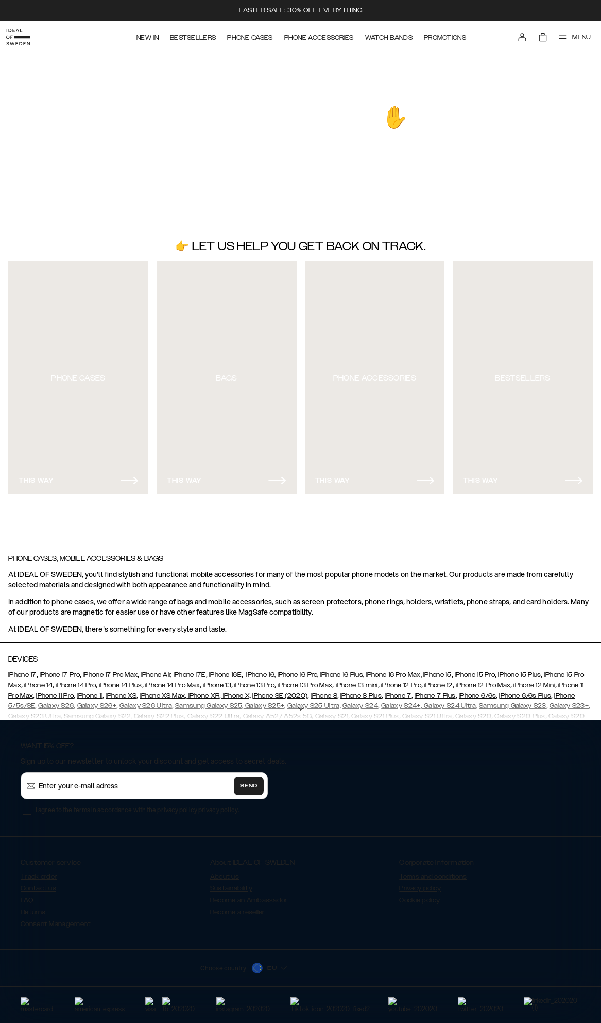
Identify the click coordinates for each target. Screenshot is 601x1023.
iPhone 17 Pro (60, 670)
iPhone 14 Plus (119, 680)
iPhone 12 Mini (534, 680)
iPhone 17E (190, 670)
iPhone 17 (22, 670)
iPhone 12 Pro (401, 680)
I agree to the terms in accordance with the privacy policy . (137, 805)
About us (224, 872)
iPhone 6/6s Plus (525, 691)
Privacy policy (420, 883)
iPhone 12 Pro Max (483, 680)
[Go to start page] (24, 35)
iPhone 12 (438, 680)
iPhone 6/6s (477, 691)
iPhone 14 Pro (75, 680)
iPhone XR (202, 691)
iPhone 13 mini (357, 680)
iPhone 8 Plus (361, 691)
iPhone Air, (156, 670)
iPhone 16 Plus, (342, 670)
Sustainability (231, 883)
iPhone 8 (324, 691)
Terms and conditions (433, 872)
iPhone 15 (437, 670)
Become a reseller (237, 907)
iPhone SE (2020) (279, 691)
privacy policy (218, 805)
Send (248, 781)
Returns (33, 907)
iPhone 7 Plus (435, 691)
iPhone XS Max (162, 691)
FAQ (27, 895)
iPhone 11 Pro (55, 691)
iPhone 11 (89, 691)
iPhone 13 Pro (254, 680)
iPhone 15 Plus (519, 670)
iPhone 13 (217, 680)
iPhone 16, (261, 670)
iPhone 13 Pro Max (305, 680)
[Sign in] (514, 35)
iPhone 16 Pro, (297, 670)
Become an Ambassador (248, 895)
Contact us (38, 883)
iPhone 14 (38, 680)
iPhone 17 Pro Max (110, 670)
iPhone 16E (225, 670)
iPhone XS (121, 691)
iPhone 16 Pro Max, (394, 670)
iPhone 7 (398, 691)
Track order (39, 872)
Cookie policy (419, 895)
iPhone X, (236, 691)
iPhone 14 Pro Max (172, 680)
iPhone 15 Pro (474, 670)
